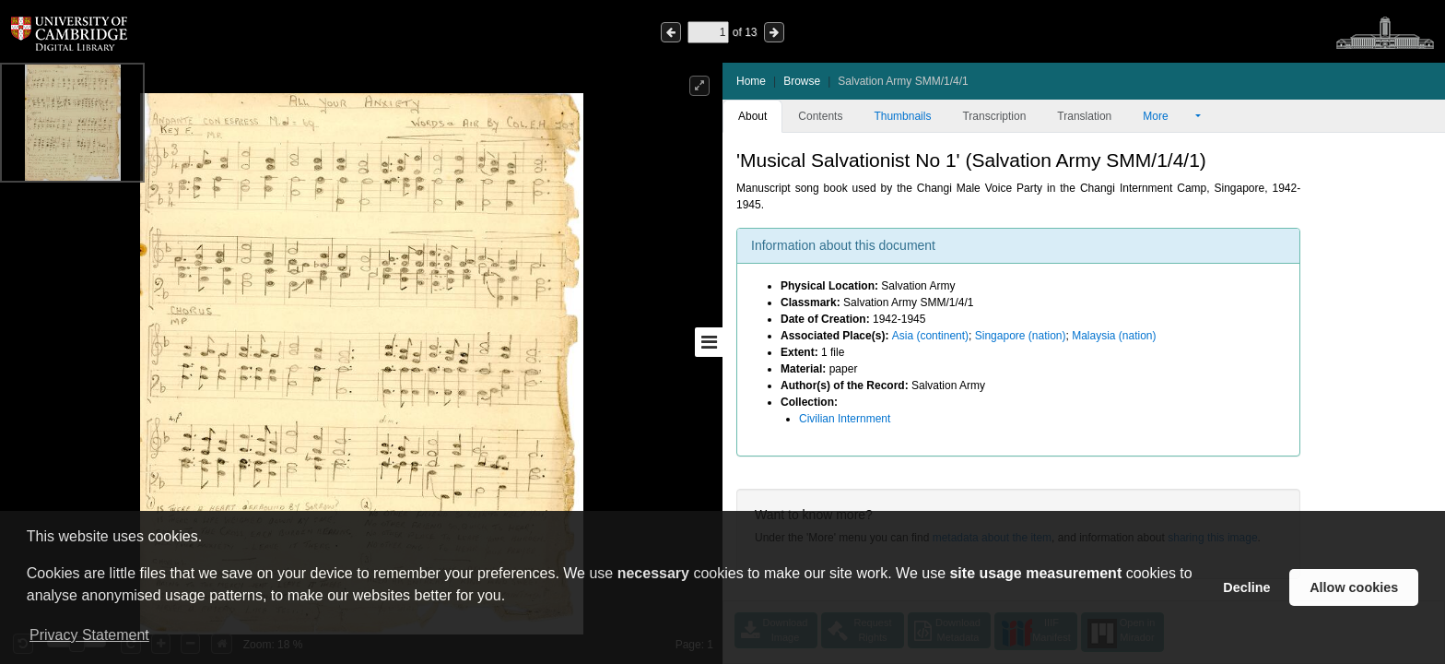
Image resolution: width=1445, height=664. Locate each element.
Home (751, 81)
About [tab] (752, 116)
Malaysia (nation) (1114, 335)
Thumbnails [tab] (902, 116)
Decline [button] (1246, 587)
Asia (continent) (930, 335)
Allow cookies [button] (1354, 587)
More (1167, 116)
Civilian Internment (844, 418)
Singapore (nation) (1020, 335)
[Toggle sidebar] (708, 342)
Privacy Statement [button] (89, 635)
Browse (801, 81)
